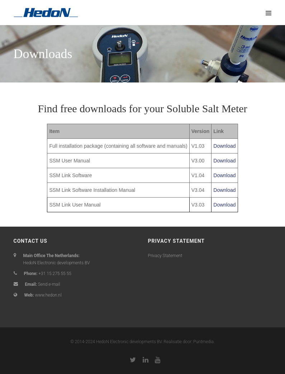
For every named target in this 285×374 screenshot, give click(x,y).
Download (224, 146)
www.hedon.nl (48, 295)
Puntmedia (203, 341)
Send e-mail (49, 284)
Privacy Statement (165, 255)
